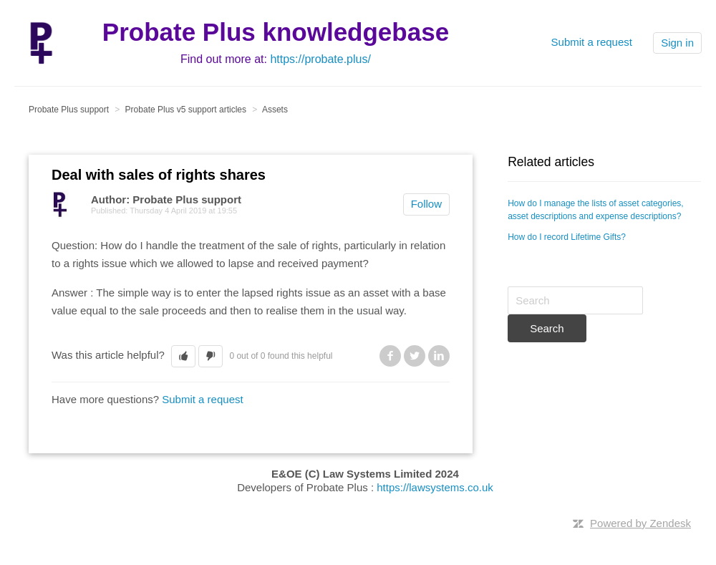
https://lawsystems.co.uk (435, 487)
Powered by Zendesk (640, 523)
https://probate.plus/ (320, 59)
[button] (183, 356)
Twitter (414, 356)
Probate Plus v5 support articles (185, 110)
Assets (275, 110)
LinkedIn (439, 356)
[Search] (575, 300)
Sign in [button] (677, 43)
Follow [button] (426, 204)
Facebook (390, 356)
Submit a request (591, 42)
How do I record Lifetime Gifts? (567, 237)
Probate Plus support (69, 110)
